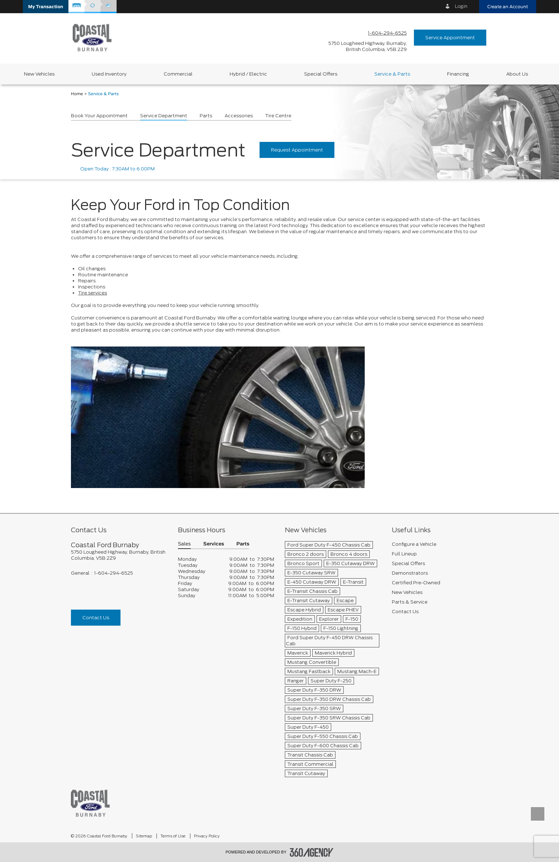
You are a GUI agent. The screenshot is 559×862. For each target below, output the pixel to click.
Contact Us (95, 617)
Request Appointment (297, 150)
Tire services (92, 293)
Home (77, 94)
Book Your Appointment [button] (99, 115)
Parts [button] (206, 115)
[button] (45, 6)
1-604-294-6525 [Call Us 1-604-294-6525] (387, 33)
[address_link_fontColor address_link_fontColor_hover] (367, 46)
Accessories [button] (239, 115)
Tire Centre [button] (278, 115)
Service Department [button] (163, 115)
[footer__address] (119, 555)
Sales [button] (184, 544)
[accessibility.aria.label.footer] (311, 852)
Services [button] (213, 544)
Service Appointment (450, 37)
